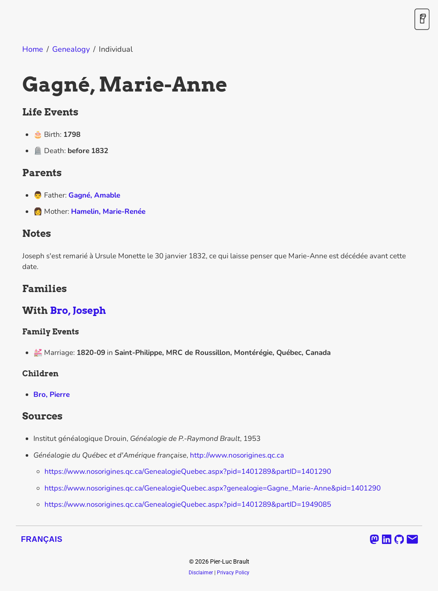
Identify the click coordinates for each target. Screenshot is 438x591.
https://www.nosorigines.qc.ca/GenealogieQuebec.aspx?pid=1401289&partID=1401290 (187, 471)
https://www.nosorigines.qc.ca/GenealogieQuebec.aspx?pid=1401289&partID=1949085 (187, 504)
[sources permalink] (18, 416)
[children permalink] (18, 373)
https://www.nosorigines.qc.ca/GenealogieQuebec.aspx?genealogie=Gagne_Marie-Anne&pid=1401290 (212, 488)
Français (41, 539)
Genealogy (71, 49)
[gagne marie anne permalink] (18, 84)
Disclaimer (201, 573)
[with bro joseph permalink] (18, 310)
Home (32, 49)
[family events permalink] (18, 332)
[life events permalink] (18, 112)
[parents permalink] (18, 173)
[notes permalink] (18, 233)
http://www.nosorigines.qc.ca (237, 455)
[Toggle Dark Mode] (421, 20)
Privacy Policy (233, 573)
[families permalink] (18, 289)
